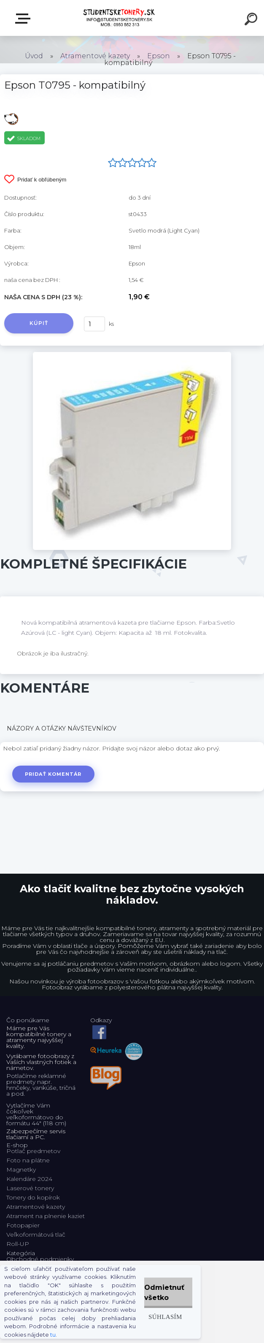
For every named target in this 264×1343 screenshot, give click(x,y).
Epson (158, 56)
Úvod (34, 56)
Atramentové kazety (95, 56)
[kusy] (94, 324)
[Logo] (120, 18)
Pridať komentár (53, 774)
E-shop (24, 19)
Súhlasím (165, 1316)
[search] (252, 20)
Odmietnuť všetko (164, 1292)
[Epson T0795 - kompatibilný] (132, 355)
